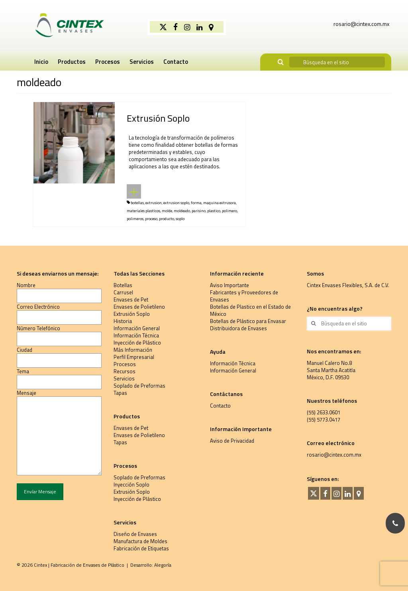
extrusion (153, 203)
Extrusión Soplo (132, 314)
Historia (123, 321)
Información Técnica (136, 335)
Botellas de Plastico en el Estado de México (250, 310)
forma (196, 203)
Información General (137, 328)
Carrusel (123, 292)
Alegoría (162, 565)
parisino (199, 211)
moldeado (182, 211)
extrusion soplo (176, 203)
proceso (151, 219)
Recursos (124, 371)
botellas (137, 203)
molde (167, 211)
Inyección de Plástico (137, 343)
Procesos (125, 364)
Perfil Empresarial (134, 357)
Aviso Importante (229, 285)
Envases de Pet (131, 299)
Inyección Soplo (131, 485)
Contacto (220, 406)
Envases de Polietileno (139, 307)
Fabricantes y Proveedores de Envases (244, 295)
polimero (229, 211)
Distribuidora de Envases (238, 328)
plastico (213, 211)
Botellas (123, 285)
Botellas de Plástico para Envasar (248, 321)
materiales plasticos (143, 211)
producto (166, 219)
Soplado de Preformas (139, 386)
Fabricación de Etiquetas (141, 548)
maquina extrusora (219, 203)
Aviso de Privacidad (232, 441)
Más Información (133, 350)
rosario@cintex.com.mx (334, 455)
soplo (180, 219)
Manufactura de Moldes (140, 541)
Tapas (120, 393)
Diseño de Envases (135, 534)
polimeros (135, 219)
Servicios (124, 378)
